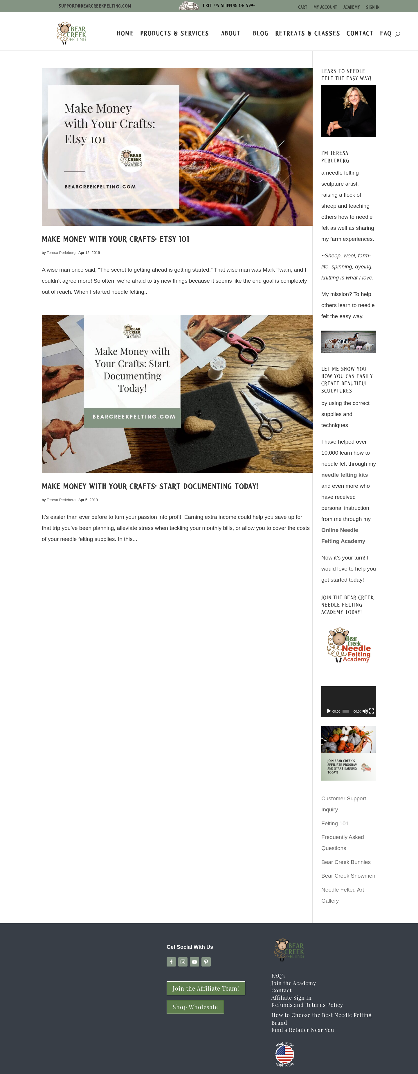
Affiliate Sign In (291, 997)
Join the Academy (293, 983)
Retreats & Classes (307, 33)
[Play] (329, 711)
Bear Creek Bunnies (346, 862)
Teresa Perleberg (61, 252)
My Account (325, 7)
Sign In (372, 7)
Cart (302, 7)
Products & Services (174, 33)
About (231, 33)
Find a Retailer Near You (302, 1029)
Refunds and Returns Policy (307, 1004)
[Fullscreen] (371, 711)
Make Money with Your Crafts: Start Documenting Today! (150, 486)
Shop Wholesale (195, 1007)
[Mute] (365, 711)
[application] (348, 701)
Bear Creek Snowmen (348, 876)
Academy (351, 7)
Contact (360, 33)
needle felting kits (344, 475)
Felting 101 (335, 823)
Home (125, 33)
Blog (261, 33)
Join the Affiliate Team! (206, 988)
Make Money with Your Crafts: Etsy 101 (115, 239)
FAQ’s (278, 975)
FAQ (386, 33)
